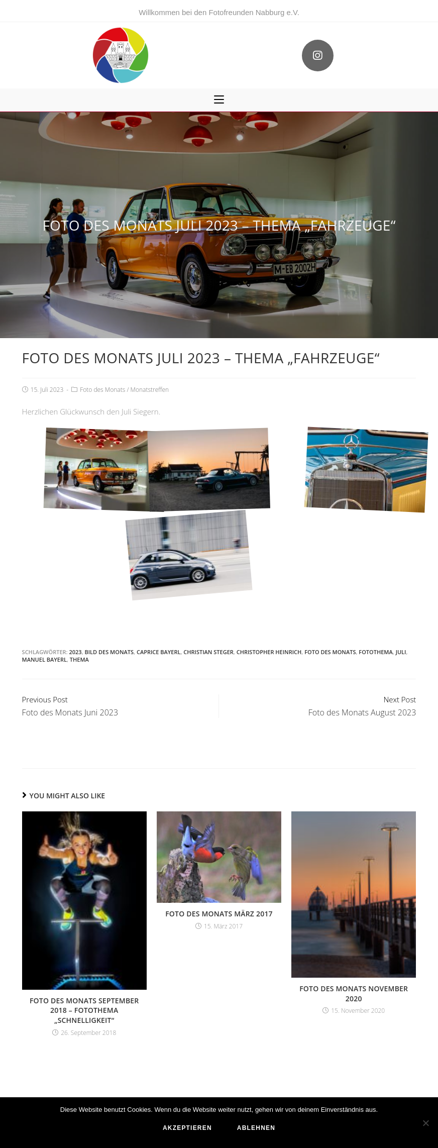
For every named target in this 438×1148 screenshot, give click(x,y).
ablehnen (256, 1127)
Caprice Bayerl (159, 652)
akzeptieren (187, 1127)
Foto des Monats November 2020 (353, 993)
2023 (75, 652)
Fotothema (375, 652)
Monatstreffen (150, 389)
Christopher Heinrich (269, 652)
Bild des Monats (109, 652)
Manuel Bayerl (44, 659)
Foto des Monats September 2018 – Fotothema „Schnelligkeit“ (84, 1010)
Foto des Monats (102, 389)
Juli (401, 652)
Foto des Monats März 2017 (219, 913)
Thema (79, 659)
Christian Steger (208, 652)
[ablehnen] (425, 1123)
